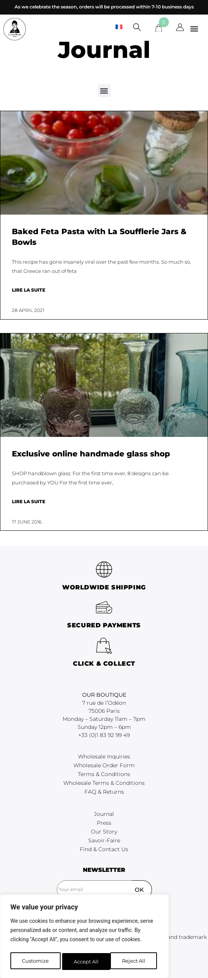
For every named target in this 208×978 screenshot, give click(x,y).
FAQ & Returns (104, 791)
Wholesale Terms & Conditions (104, 782)
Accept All (135, 961)
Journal (104, 814)
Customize (34, 961)
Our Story (104, 831)
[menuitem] (119, 26)
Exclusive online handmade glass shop (91, 453)
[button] (194, 28)
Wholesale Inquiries (104, 756)
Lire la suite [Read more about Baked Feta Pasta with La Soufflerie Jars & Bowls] (28, 290)
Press (104, 822)
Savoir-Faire (104, 840)
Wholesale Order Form (104, 765)
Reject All (85, 961)
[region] (84, 938)
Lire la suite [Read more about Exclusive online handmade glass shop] (28, 501)
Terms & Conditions (104, 774)
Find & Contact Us (104, 849)
